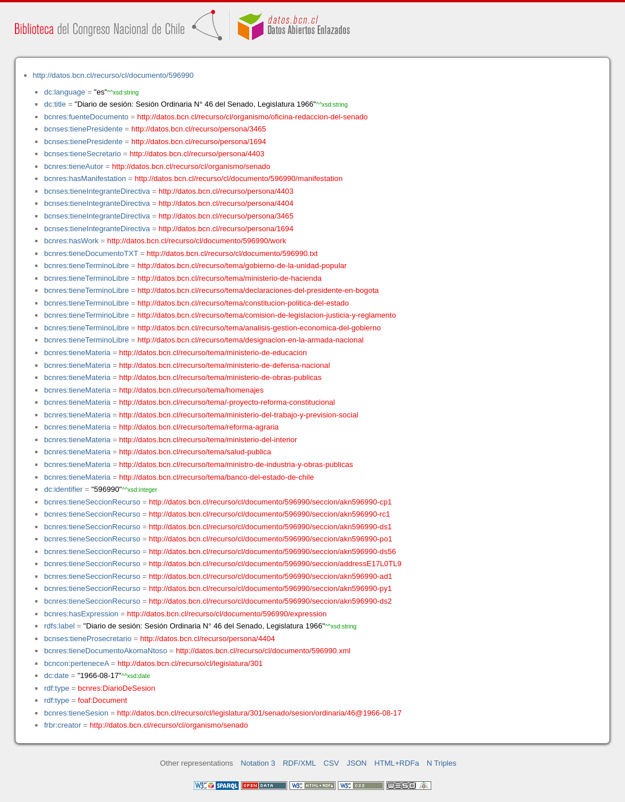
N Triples (442, 763)
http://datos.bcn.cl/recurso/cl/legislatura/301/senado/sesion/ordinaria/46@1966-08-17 (259, 713)
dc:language (64, 92)
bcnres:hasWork (71, 240)
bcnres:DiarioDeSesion (116, 688)
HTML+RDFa (396, 763)
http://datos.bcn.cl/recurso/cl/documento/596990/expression (226, 613)
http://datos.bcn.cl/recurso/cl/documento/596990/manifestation (238, 178)
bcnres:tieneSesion (76, 713)
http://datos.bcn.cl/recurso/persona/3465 (198, 129)
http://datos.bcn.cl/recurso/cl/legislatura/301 (190, 663)
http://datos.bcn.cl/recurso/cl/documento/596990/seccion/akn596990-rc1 (269, 514)
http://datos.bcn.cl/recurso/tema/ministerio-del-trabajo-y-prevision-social (239, 415)
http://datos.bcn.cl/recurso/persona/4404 (226, 203)
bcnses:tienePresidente (83, 129)
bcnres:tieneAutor (73, 166)
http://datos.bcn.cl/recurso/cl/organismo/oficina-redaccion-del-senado (252, 116)
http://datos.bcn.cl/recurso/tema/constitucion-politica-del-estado (243, 303)
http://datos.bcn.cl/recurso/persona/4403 (197, 153)
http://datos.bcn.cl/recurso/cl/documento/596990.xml (263, 650)
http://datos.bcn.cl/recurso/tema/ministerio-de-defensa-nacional (224, 365)
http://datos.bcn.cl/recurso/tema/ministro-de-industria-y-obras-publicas (236, 464)
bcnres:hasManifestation (85, 178)
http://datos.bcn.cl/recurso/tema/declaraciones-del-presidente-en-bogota (258, 290)
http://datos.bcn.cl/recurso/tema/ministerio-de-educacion (213, 352)
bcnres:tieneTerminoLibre (86, 265)
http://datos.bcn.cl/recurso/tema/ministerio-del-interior (208, 439)
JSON (357, 763)
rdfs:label (59, 626)
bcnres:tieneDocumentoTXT (91, 253)
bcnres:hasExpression (81, 613)
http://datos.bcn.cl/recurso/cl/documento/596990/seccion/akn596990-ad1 (270, 576)
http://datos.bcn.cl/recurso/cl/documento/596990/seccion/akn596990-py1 (270, 588)
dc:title (55, 104)
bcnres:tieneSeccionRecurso (92, 502)
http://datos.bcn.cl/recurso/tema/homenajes (191, 390)
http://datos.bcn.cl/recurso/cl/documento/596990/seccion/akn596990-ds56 (272, 551)
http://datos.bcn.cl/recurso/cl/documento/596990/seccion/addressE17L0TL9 (275, 563)
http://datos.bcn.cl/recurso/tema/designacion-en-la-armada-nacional (251, 340)
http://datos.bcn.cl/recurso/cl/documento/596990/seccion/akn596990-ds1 (270, 526)
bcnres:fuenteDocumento (86, 116)
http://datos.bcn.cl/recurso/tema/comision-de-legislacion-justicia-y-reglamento (267, 315)
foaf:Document (102, 700)
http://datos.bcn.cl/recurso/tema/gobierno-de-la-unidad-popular (242, 265)
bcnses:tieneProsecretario (87, 638)
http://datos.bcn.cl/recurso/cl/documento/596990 (113, 75)
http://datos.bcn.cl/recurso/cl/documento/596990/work (196, 240)
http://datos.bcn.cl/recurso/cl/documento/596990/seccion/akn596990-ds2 (270, 601)
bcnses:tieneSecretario (82, 153)
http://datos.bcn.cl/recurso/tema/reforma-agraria (199, 427)
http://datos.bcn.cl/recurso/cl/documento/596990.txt (232, 253)
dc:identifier (63, 489)
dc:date (56, 675)
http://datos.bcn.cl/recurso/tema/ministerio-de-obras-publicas (220, 377)
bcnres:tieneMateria (77, 352)
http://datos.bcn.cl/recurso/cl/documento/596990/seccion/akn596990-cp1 (270, 502)
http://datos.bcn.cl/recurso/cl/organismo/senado (191, 166)
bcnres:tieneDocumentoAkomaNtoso (105, 650)
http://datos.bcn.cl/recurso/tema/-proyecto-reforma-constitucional (227, 402)
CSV (331, 763)
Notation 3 (258, 763)
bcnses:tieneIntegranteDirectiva (97, 191)
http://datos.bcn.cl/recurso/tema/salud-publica (195, 451)
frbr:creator (62, 725)
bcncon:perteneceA (76, 663)
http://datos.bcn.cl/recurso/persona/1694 (198, 141)
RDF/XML (299, 763)
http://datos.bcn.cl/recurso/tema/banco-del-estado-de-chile (216, 477)
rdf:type (56, 688)
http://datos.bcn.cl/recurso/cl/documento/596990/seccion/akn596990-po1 (270, 538)
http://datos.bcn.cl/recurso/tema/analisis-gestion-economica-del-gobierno (259, 327)
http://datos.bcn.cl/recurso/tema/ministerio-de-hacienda (230, 278)
